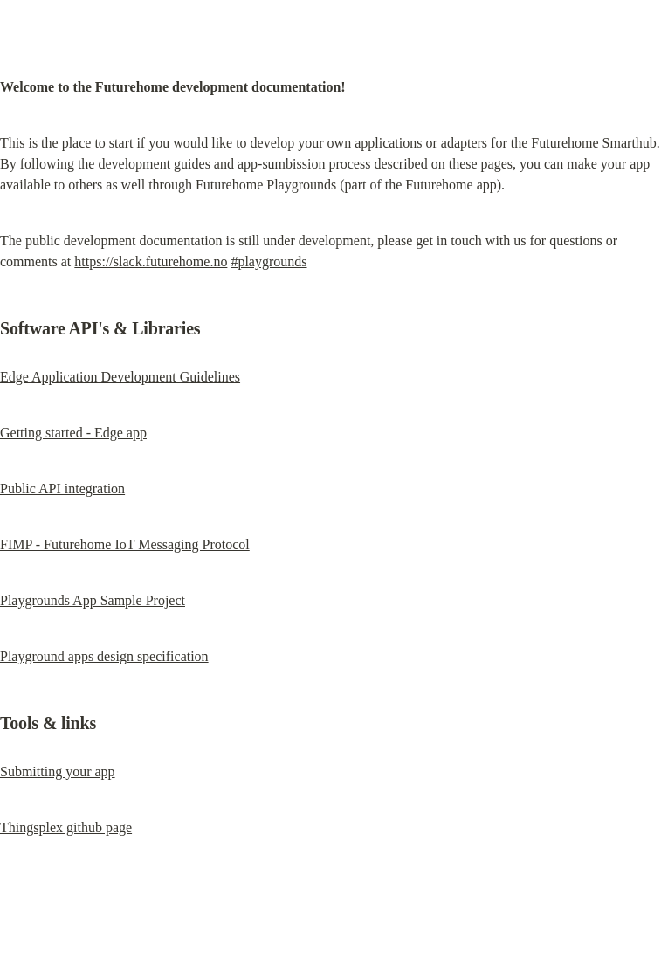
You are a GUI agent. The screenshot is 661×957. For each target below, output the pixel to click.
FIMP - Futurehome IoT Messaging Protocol (125, 544)
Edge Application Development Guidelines (120, 376)
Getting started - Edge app (73, 432)
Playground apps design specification (104, 656)
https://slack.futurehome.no (150, 261)
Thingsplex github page (66, 827)
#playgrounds (268, 261)
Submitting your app (57, 771)
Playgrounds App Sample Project (92, 600)
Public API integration (62, 488)
